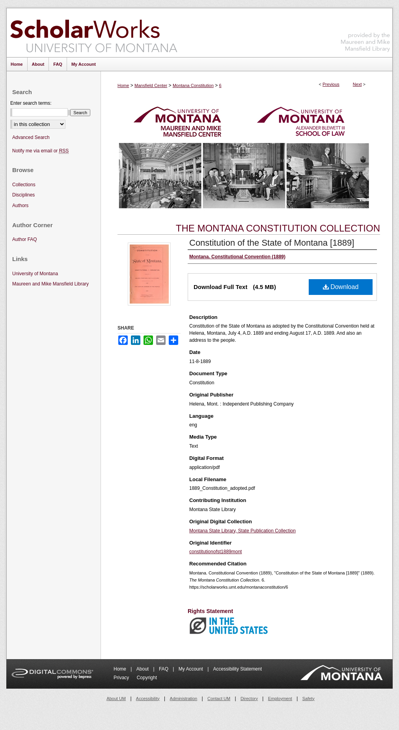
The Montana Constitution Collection (278, 228)
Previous (331, 84)
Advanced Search (31, 137)
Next (357, 84)
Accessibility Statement (237, 669)
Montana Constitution (193, 85)
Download (341, 286)
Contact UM (218, 698)
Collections (23, 184)
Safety (308, 698)
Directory (249, 698)
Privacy (122, 677)
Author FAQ (24, 239)
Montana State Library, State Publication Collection (242, 531)
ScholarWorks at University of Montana (94, 32)
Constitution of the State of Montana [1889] (271, 243)
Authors (20, 205)
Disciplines (23, 195)
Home (123, 85)
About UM (116, 698)
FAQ (164, 669)
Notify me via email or (40, 151)
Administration (184, 698)
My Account (191, 669)
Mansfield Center (150, 85)
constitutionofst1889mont (215, 551)
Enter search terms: (31, 103)
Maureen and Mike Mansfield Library (365, 31)
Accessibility (148, 698)
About (143, 669)
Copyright (147, 677)
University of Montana (35, 273)
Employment (280, 698)
